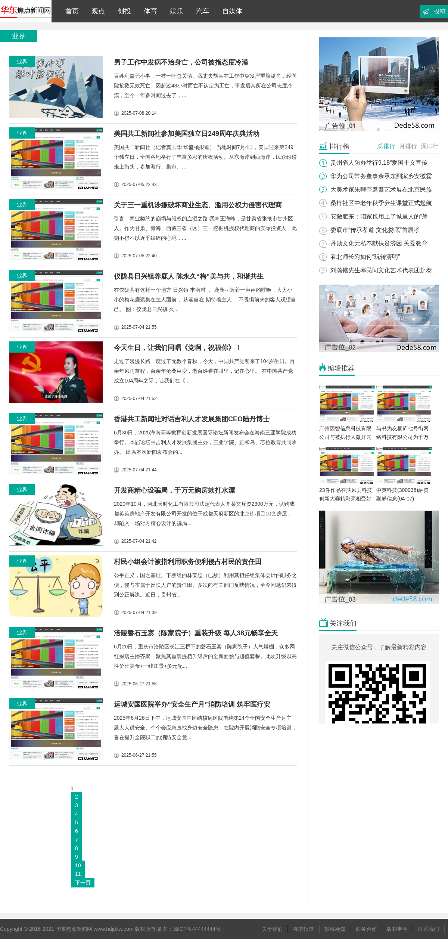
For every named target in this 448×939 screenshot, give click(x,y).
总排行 (386, 146)
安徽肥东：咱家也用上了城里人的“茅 (379, 216)
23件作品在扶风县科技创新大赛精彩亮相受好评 (345, 498)
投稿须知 (334, 929)
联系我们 (428, 929)
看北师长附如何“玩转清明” (365, 257)
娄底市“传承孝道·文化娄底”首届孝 (375, 230)
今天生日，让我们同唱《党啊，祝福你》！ (178, 347)
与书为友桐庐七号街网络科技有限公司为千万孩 (402, 437)
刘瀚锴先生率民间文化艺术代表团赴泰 (381, 270)
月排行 (408, 146)
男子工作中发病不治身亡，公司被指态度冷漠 (181, 62)
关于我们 (272, 929)
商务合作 (366, 929)
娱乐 (174, 11)
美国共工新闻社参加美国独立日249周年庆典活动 (186, 133)
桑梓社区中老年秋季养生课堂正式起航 (381, 203)
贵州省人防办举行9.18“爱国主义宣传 (378, 162)
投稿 (440, 11)
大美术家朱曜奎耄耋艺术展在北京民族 (381, 189)
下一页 (83, 883)
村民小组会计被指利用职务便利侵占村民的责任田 (188, 561)
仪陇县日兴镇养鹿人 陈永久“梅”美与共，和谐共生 (189, 276)
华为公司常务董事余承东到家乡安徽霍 (381, 176)
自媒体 (230, 11)
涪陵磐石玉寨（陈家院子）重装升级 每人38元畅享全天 (196, 633)
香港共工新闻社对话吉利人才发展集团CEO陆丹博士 (192, 419)
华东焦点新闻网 (26, 11)
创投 (122, 11)
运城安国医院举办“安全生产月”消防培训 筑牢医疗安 (192, 704)
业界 (22, 62)
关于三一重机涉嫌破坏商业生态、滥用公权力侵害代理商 (198, 205)
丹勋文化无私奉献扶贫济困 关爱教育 (378, 243)
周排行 (430, 146)
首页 (70, 11)
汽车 (200, 11)
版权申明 (397, 929)
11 (78, 874)
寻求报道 (303, 929)
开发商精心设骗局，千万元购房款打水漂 (174, 490)
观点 (96, 11)
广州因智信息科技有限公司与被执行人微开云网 (345, 437)
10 (78, 865)
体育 (148, 11)
